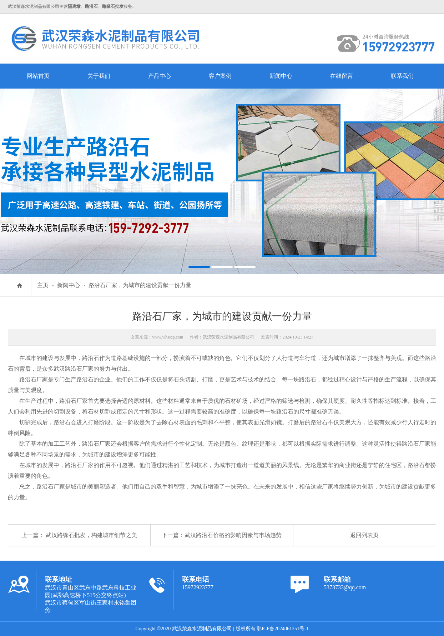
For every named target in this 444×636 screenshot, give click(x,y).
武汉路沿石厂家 (74, 369)
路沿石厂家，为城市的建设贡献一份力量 (140, 285)
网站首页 (38, 76)
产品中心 (159, 76)
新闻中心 (280, 76)
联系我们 (402, 76)
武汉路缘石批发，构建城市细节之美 (91, 535)
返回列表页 (364, 535)
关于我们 (98, 76)
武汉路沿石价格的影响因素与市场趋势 (233, 535)
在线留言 (341, 76)
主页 (43, 285)
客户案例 (220, 76)
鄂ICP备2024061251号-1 (282, 628)
